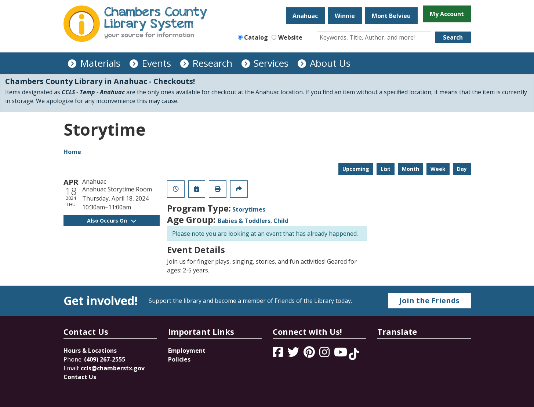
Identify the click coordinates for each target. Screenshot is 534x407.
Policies (179, 359)
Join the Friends (429, 300)
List (385, 168)
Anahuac (305, 16)
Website (290, 37)
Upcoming (355, 168)
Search (453, 37)
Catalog (256, 37)
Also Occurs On (111, 220)
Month (410, 168)
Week (438, 168)
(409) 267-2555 (104, 359)
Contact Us (79, 377)
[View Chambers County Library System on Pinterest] (310, 354)
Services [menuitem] (271, 63)
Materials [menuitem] (100, 63)
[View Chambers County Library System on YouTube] (341, 354)
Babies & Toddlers (244, 221)
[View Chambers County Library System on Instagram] (325, 354)
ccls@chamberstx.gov (113, 368)
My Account (447, 14)
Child (280, 221)
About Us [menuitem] (330, 63)
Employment (187, 350)
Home (72, 152)
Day (462, 168)
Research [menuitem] (212, 63)
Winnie (345, 16)
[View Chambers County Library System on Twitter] (294, 354)
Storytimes (248, 209)
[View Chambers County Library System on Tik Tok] (354, 354)
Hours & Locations (90, 350)
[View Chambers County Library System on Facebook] (278, 354)
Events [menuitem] (156, 63)
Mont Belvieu (391, 16)
